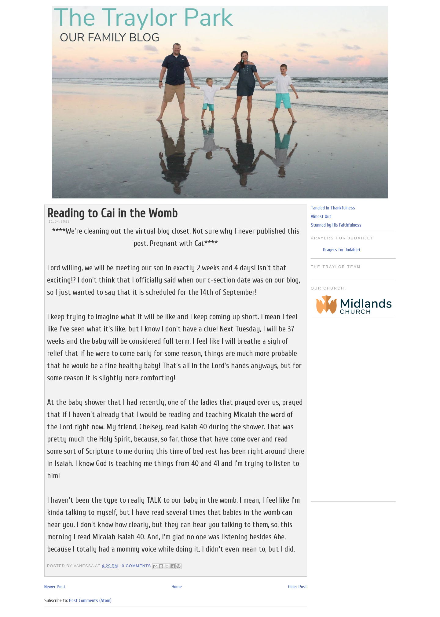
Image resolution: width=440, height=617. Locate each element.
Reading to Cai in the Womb (112, 213)
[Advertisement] (353, 409)
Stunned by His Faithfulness (336, 225)
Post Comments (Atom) (90, 600)
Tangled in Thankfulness (333, 208)
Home (177, 586)
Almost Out (321, 216)
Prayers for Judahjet (342, 250)
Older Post (297, 586)
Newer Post (54, 586)
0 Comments (136, 566)
